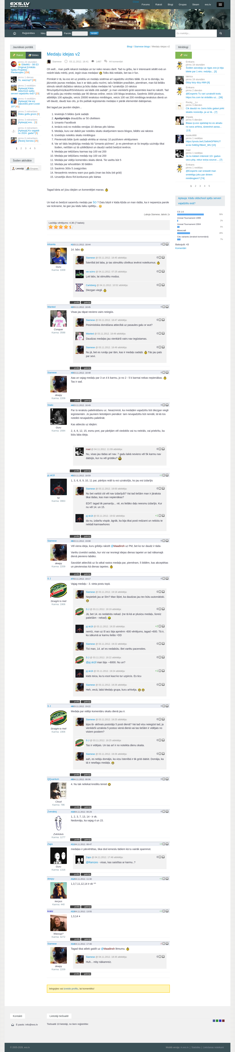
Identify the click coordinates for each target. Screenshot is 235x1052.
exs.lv (208, 4)
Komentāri (180, 248)
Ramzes (92, 862)
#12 (73, 879)
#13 (73, 911)
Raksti (159, 4)
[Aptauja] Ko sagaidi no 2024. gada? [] (26, 131)
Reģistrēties (28, 33)
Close (136, 1)
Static (50, 405)
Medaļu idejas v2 (63, 54)
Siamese (57, 61)
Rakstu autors (217, 1020)
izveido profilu (71, 988)
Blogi (170, 4)
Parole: (76, 33)
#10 (73, 812)
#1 (72, 244)
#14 (73, 944)
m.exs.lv (184, 1047)
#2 (72, 307)
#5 (72, 475)
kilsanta (51, 244)
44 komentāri (116, 61)
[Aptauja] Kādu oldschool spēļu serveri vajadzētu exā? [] (26, 89)
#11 (73, 844)
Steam (195, 4)
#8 (72, 706)
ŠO (95, 202)
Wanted (51, 306)
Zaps (50, 844)
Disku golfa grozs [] (26, 113)
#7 (72, 579)
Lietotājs (214, 1020)
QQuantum (53, 779)
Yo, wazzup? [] (26, 79)
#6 (72, 541)
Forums (146, 4)
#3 (72, 373)
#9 (72, 779)
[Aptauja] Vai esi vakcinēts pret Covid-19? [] (26, 102)
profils (76, 302)
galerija (87, 302)
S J (49, 578)
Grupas (183, 4)
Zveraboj (52, 811)
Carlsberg (91, 285)
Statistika (195, 1047)
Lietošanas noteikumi (213, 1047)
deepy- (51, 878)
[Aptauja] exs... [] (26, 121)
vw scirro (90, 271)
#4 (72, 405)
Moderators (220, 1020)
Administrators (223, 1020)
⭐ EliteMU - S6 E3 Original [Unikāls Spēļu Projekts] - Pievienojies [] (26, 67)
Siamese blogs (142, 46)
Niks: (51, 33)
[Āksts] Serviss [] (26, 140)
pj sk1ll (51, 475)
